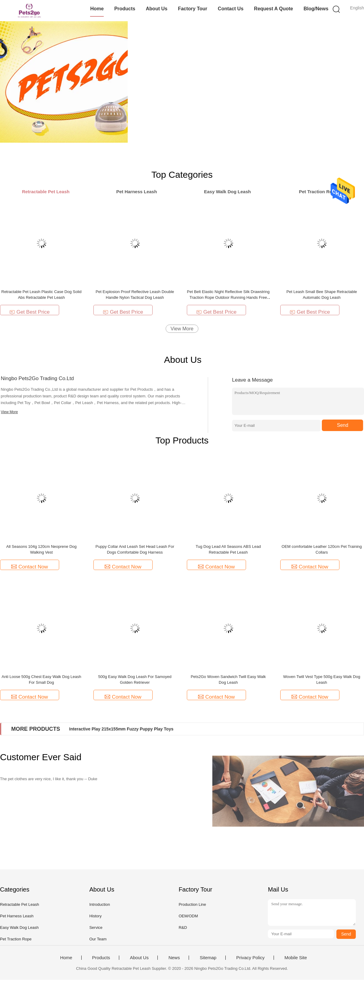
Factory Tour (192, 8)
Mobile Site (296, 958)
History (95, 916)
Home (96, 8)
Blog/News (316, 8)
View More (181, 328)
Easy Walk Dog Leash (19, 927)
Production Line (192, 904)
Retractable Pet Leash (19, 904)
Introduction (99, 904)
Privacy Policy (250, 958)
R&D (183, 927)
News (174, 958)
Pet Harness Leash (17, 916)
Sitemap (208, 958)
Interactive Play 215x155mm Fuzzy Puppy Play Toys (121, 729)
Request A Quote (273, 8)
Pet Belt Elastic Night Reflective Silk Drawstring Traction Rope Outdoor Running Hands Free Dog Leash (228, 297)
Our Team (97, 939)
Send (342, 425)
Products (124, 8)
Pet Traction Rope (16, 939)
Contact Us (230, 8)
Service (95, 927)
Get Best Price (29, 312)
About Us (156, 8)
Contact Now (29, 567)
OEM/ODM (188, 916)
